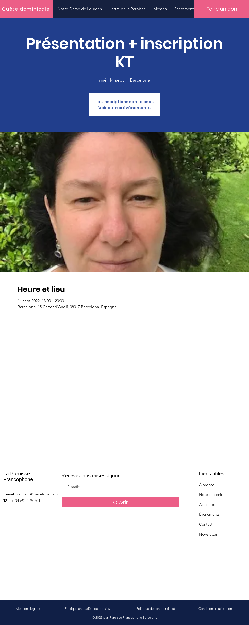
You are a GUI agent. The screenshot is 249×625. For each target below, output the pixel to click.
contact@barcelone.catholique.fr (44, 494)
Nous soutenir (210, 494)
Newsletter (208, 534)
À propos (206, 484)
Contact (205, 524)
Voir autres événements (124, 108)
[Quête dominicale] (26, 9)
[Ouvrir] (120, 502)
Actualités (207, 504)
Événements (209, 514)
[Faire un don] (221, 9)
